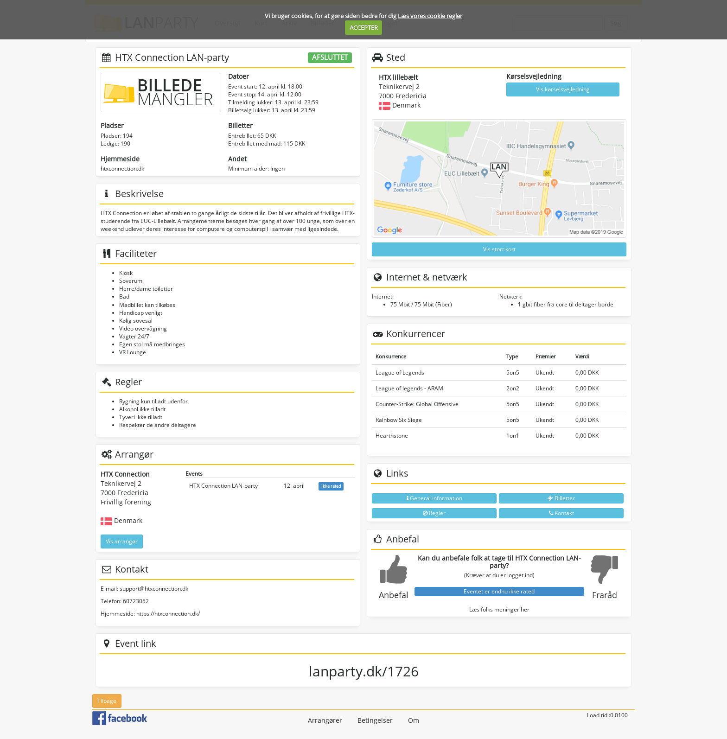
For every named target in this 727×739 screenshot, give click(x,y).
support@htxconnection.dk (154, 588)
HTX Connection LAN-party (223, 486)
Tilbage (106, 701)
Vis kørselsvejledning (563, 89)
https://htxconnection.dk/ (168, 614)
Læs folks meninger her (499, 609)
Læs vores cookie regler (430, 16)
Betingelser (375, 720)
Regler (434, 513)
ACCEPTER (364, 27)
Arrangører (325, 720)
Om (413, 720)
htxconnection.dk (122, 168)
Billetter (561, 498)
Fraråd (604, 594)
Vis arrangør (122, 541)
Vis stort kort (499, 249)
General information (434, 498)
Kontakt (561, 513)
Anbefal (393, 594)
